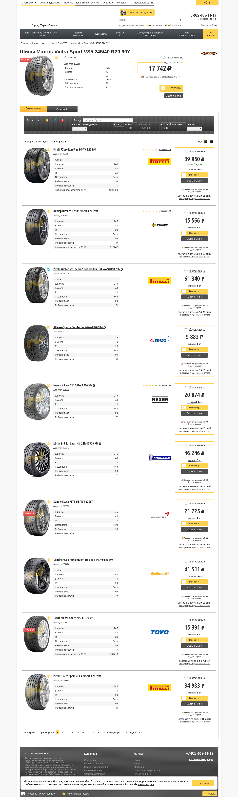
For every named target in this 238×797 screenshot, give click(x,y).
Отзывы (108, 2)
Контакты (122, 2)
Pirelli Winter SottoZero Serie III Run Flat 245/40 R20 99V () (88, 269)
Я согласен (203, 783)
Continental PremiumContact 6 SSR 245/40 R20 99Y (83, 560)
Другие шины (33, 109)
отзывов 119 (165, 149)
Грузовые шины (142, 774)
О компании (28, 2)
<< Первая (29, 732)
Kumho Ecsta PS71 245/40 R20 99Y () (74, 502)
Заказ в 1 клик (173, 96)
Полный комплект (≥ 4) (171, 126)
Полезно (68, 2)
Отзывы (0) (62, 109)
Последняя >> (132, 732)
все (39, 120)
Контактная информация (201, 759)
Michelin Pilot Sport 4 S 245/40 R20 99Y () (77, 443)
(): (208, 2)
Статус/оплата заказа (142, 2)
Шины (137, 760)
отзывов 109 (165, 211)
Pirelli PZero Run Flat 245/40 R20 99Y (74, 149)
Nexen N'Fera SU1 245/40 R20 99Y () (74, 385)
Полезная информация (96, 767)
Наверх (210, 793)
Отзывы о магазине (94, 774)
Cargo (118, 124)
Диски (137, 763)
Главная (25, 43)
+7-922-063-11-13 (202, 14)
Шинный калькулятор (87, 2)
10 (103, 732)
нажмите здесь (146, 784)
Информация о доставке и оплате (194, 198)
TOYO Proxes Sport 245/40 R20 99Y (73, 618)
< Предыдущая (46, 732)
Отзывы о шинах (93, 770)
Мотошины (139, 767)
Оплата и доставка (50, 2)
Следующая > (114, 732)
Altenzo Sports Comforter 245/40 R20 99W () (79, 327)
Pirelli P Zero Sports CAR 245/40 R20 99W (77, 676)
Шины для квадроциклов (147, 770)
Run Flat (129, 126)
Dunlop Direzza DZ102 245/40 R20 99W (75, 211)
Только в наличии (144, 126)
